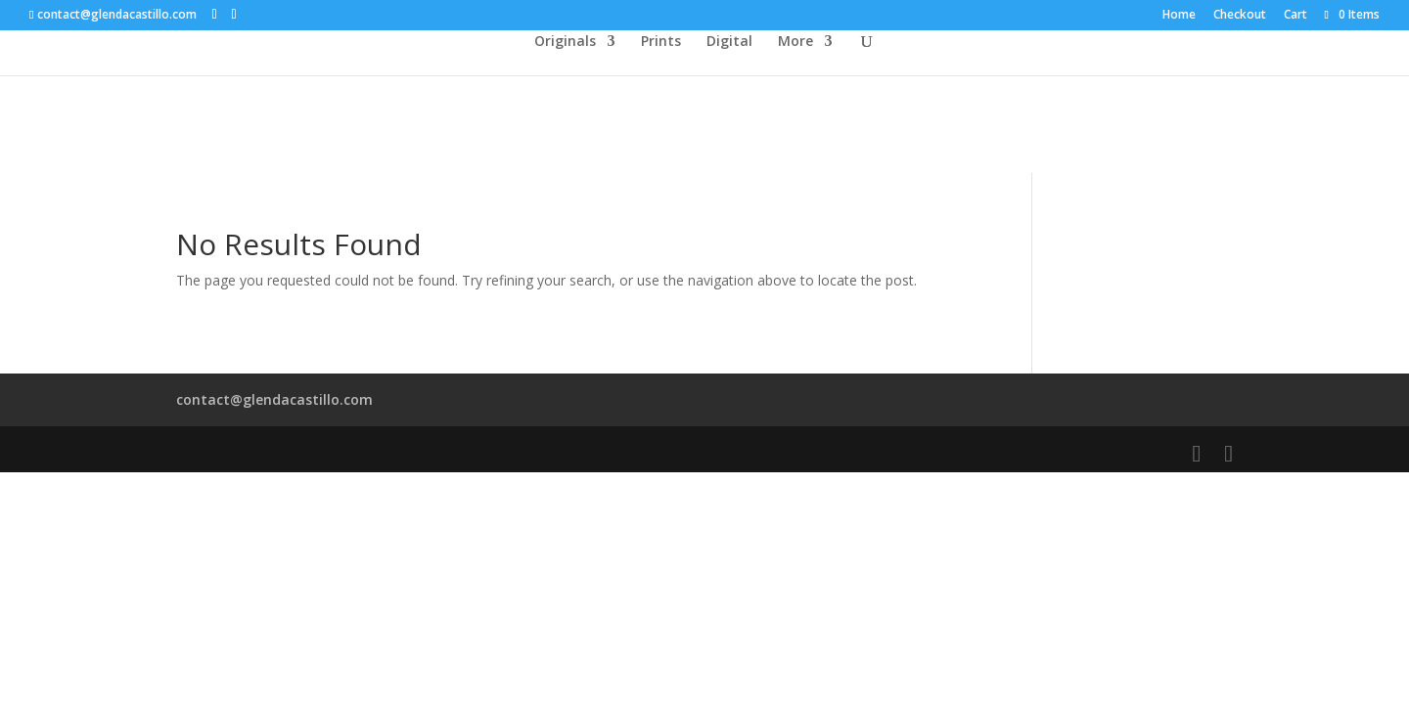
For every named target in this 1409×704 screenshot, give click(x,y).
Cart (1295, 15)
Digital (729, 42)
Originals (565, 42)
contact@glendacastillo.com (274, 399)
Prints (661, 42)
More (795, 42)
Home (1179, 15)
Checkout (1239, 15)
